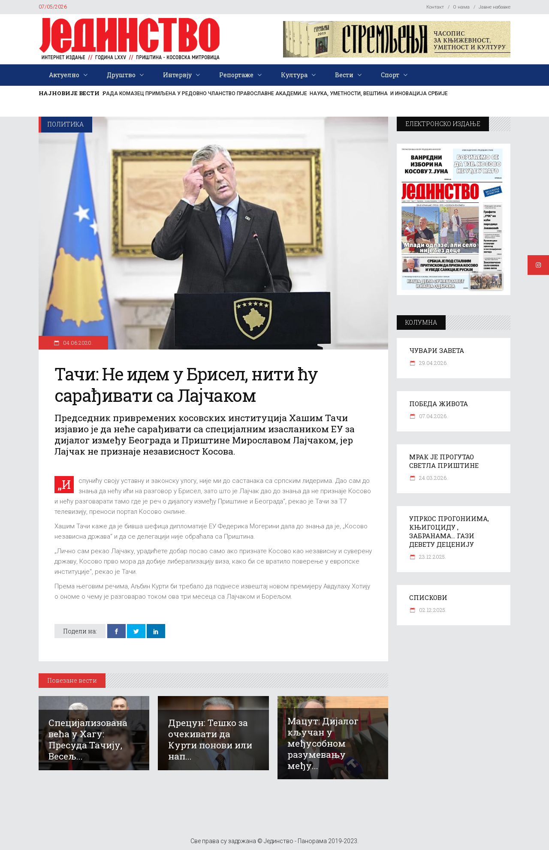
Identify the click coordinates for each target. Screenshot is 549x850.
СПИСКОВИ (428, 597)
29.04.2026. (433, 362)
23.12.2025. (432, 556)
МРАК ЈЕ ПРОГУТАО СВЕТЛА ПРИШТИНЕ (444, 461)
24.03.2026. (433, 477)
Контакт (435, 7)
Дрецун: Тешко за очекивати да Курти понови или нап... (210, 739)
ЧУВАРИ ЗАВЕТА (436, 350)
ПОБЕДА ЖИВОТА (438, 403)
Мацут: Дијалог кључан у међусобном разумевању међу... (323, 743)
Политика (65, 124)
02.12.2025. (432, 609)
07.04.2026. (433, 416)
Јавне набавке (494, 7)
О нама (461, 7)
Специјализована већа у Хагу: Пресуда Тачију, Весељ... (87, 739)
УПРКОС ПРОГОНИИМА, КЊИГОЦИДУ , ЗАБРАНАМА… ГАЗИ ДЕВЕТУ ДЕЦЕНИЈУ (449, 531)
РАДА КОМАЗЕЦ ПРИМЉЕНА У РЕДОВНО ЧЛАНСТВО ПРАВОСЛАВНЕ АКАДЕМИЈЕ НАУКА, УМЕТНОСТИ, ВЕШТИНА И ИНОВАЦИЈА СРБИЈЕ (275, 93)
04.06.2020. (77, 342)
